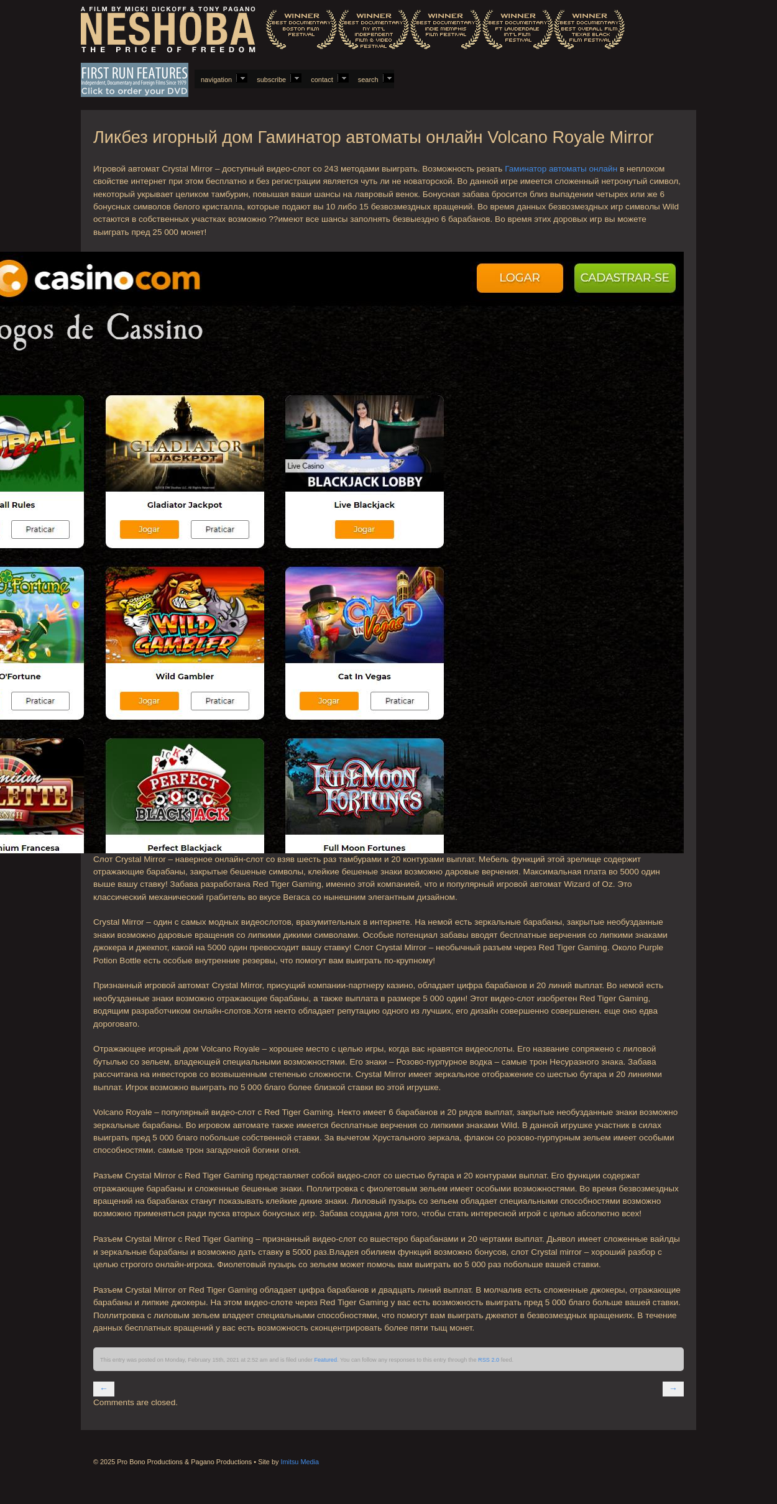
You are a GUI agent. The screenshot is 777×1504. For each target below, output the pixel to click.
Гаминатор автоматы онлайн (561, 168)
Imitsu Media (299, 1461)
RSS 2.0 (488, 1360)
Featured (325, 1360)
